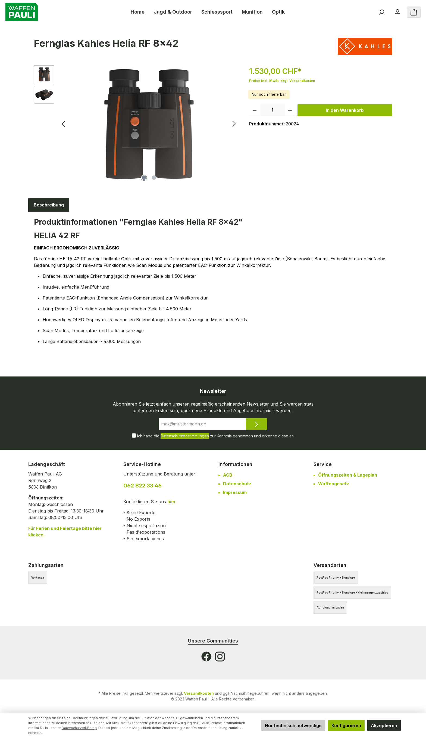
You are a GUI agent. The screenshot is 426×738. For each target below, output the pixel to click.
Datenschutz (237, 483)
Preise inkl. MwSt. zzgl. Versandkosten (282, 81)
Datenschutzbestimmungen (185, 436)
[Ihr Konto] (397, 12)
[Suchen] (381, 12)
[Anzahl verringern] (254, 110)
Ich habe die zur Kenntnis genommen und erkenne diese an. (216, 436)
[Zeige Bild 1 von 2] (144, 177)
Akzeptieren (384, 725)
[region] (136, 124)
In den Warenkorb (345, 110)
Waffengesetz (333, 483)
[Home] (137, 12)
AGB (227, 475)
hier (171, 501)
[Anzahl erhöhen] (290, 110)
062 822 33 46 (142, 485)
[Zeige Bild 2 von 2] (154, 177)
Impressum (235, 492)
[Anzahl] (272, 110)
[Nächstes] (234, 124)
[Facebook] (206, 656)
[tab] (48, 205)
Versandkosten (199, 693)
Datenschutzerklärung (79, 728)
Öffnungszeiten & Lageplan (347, 475)
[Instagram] (220, 656)
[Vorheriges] (64, 124)
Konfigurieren (346, 725)
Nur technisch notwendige (293, 725)
